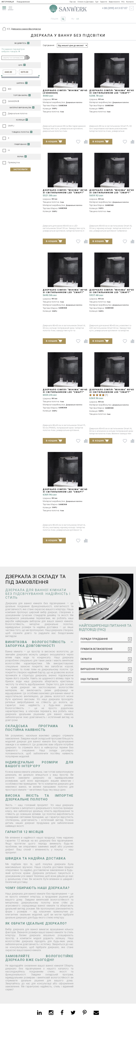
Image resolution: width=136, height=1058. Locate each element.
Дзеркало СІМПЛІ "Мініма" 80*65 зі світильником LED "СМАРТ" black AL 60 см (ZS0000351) (65, 491)
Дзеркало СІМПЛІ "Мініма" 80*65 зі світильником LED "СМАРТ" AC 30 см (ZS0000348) (65, 192)
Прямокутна (14, 162)
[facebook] (61, 1012)
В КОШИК (54, 141)
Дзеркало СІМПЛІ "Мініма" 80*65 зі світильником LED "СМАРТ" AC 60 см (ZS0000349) (111, 292)
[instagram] (51, 1012)
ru (72, 19)
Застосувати (20, 169)
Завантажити (114, 2)
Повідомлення (23, 2)
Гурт (96, 2)
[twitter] (73, 1012)
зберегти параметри (13, 58)
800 (9, 89)
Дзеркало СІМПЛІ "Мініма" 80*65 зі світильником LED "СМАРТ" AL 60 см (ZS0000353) (111, 392)
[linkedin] (39, 1012)
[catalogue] (11, 7)
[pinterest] (84, 1012)
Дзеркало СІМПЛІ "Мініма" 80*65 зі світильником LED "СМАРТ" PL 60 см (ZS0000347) (65, 392)
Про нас (73, 2)
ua (77, 19)
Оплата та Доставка (85, 2)
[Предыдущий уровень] (8, 29)
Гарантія (103, 2)
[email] (96, 1012)
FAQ (122, 2)
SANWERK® (13, 101)
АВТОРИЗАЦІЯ (8, 2)
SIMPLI (11, 126)
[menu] (4, 7)
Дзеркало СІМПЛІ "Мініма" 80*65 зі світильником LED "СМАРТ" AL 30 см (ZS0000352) (65, 292)
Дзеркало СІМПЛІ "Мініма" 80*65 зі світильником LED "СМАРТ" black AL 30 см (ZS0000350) (111, 192)
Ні (9, 150)
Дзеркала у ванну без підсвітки (26, 29)
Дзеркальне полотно (17, 113)
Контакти (130, 2)
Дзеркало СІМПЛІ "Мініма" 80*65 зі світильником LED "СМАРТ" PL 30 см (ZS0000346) (111, 93)
